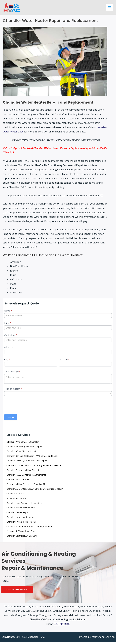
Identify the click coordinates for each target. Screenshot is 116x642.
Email (7, 322)
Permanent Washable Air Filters (21, 531)
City (7, 359)
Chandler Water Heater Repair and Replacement (29, 526)
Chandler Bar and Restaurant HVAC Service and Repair (32, 455)
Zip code (64, 359)
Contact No (10, 335)
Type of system (13, 388)
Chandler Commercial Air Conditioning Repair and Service (33, 465)
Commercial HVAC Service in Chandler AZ (25, 484)
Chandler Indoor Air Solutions (20, 517)
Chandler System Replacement (21, 521)
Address (9, 347)
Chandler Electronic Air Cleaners (21, 535)
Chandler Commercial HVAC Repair (23, 470)
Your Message (12, 371)
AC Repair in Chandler (16, 498)
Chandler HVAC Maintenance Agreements (26, 474)
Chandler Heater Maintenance (20, 507)
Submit (10, 417)
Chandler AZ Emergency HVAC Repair (24, 446)
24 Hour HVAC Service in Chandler (22, 441)
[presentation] (26, 404)
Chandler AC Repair (15, 493)
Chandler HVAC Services (17, 479)
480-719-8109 (62, 624)
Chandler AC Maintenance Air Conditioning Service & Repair (34, 488)
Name (8, 310)
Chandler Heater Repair (17, 512)
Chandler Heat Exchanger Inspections (24, 503)
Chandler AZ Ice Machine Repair (21, 451)
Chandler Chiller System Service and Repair (26, 460)
